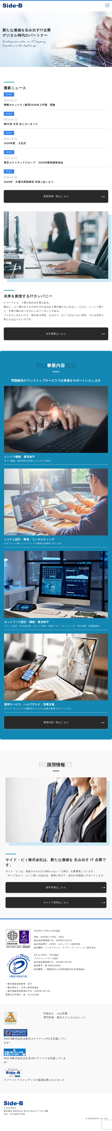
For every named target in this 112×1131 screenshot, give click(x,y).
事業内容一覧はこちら (56, 722)
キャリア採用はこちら (56, 902)
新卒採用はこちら (56, 887)
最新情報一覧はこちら (56, 196)
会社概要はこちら (56, 333)
